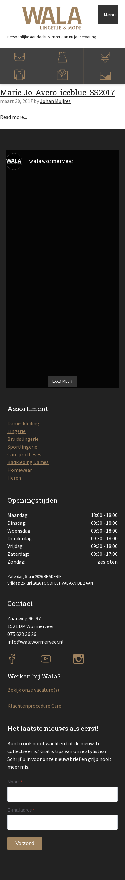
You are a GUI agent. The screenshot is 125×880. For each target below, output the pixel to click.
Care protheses (24, 454)
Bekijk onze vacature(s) (33, 690)
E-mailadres (21, 810)
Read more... (13, 117)
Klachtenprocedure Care (34, 705)
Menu (110, 14)
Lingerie (16, 431)
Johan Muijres (55, 101)
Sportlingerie (22, 446)
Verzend (24, 843)
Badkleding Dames (28, 462)
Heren (14, 477)
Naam (15, 781)
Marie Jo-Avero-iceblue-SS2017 (57, 92)
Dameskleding (23, 423)
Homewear (19, 470)
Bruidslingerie (23, 439)
